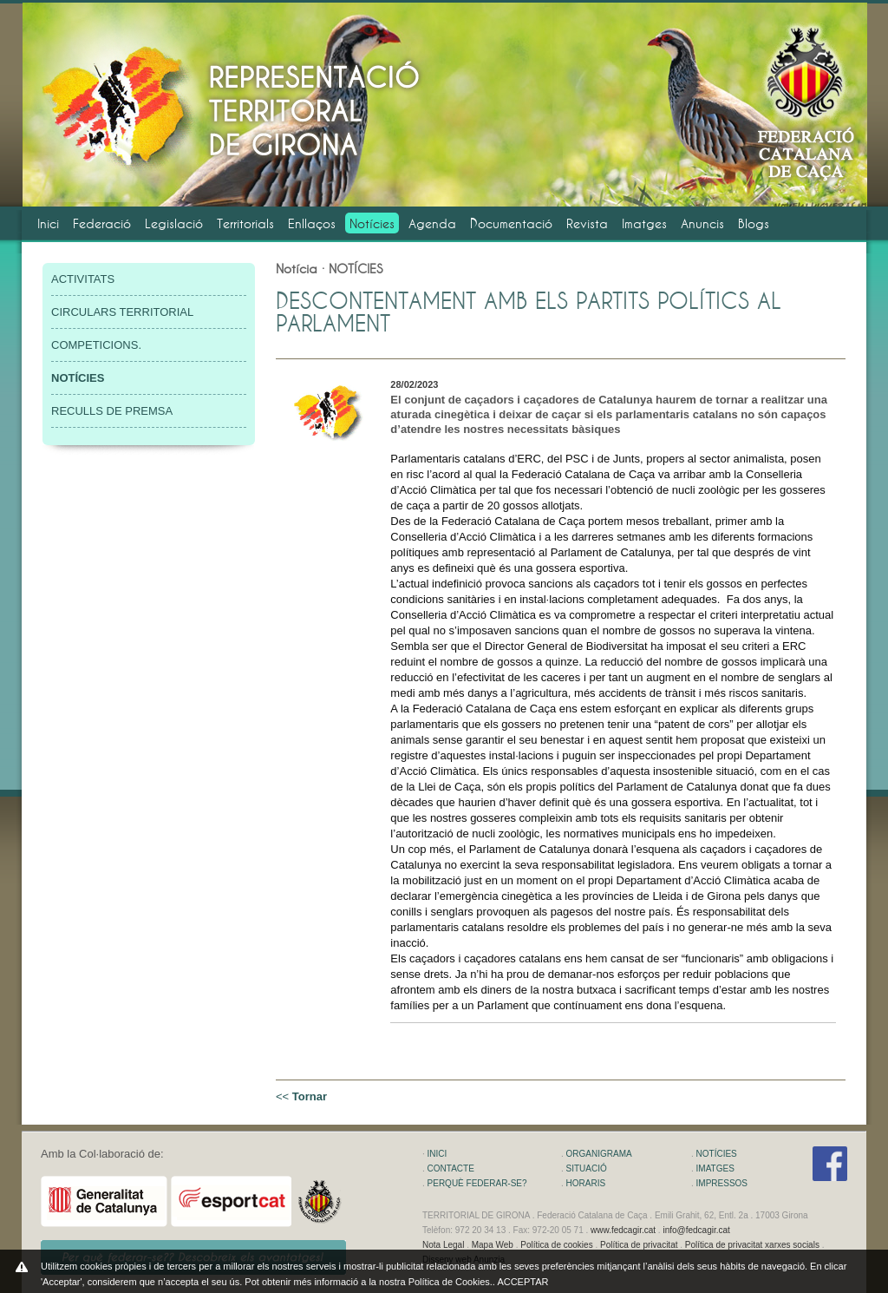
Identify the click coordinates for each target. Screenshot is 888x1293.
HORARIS (586, 1183)
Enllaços (312, 223)
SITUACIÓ (586, 1168)
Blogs (753, 223)
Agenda (432, 223)
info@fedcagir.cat (696, 1230)
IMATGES (715, 1168)
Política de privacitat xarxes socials (752, 1245)
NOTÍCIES (716, 1153)
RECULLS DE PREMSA (112, 410)
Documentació (511, 223)
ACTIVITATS (82, 279)
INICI (437, 1153)
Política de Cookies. (450, 1282)
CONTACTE (451, 1168)
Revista (587, 223)
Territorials (245, 223)
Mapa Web (492, 1245)
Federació (102, 223)
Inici (48, 223)
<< (301, 1096)
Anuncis (702, 223)
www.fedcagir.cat (623, 1230)
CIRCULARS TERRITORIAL (122, 311)
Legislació (174, 223)
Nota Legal (443, 1245)
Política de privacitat (639, 1245)
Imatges (644, 223)
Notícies (372, 223)
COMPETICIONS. (96, 344)
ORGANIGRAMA (599, 1153)
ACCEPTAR (522, 1282)
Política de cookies (556, 1245)
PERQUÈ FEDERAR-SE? (477, 1183)
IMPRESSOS (722, 1183)
